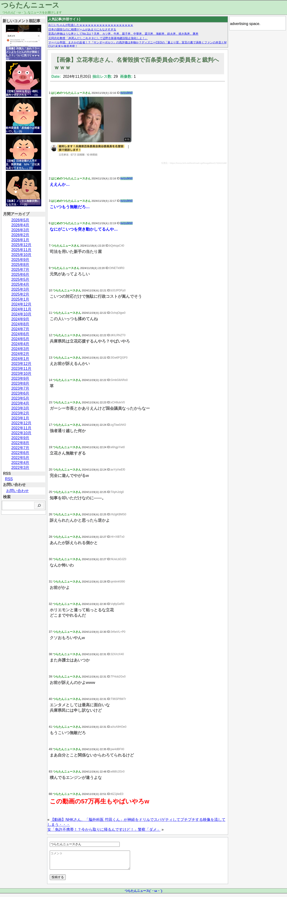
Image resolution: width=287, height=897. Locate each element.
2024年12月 (21, 304)
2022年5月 (20, 458)
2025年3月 (20, 289)
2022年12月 (21, 423)
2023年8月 (20, 383)
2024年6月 (20, 334)
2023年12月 (21, 364)
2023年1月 (20, 418)
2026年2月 (20, 235)
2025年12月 (21, 245)
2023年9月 (20, 378)
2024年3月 (20, 349)
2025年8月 (20, 265)
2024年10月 (21, 314)
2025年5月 (20, 279)
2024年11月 (21, 309)
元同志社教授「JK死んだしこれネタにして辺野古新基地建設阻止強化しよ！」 (98, 38)
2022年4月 (20, 463)
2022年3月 (20, 468)
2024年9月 (20, 319)
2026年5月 (20, 220)
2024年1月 (20, 359)
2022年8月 (20, 443)
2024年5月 (20, 339)
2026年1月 (20, 240)
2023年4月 (20, 403)
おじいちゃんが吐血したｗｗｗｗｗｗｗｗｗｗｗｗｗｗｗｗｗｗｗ (90, 25)
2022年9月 (20, 438)
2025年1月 (20, 299)
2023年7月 (20, 388)
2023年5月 (20, 398)
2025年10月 (21, 255)
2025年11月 (21, 250)
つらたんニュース (30, 5)
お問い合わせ (17, 491)
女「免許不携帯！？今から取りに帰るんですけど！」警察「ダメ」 (103, 829)
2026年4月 (20, 225)
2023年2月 (20, 413)
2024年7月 (20, 329)
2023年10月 (21, 374)
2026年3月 (20, 230)
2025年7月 (20, 270)
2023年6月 (20, 393)
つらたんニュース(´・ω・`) (143, 894)
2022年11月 (21, 428)
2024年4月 (20, 344)
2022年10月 (21, 433)
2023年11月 (21, 369)
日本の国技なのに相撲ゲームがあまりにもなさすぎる (82, 29)
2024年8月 (20, 324)
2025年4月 (20, 284)
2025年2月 (20, 294)
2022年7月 (20, 448)
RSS (9, 479)
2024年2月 (20, 354)
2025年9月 (20, 260)
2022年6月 (20, 453)
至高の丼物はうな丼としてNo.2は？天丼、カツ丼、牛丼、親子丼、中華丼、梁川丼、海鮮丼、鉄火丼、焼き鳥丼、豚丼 (123, 33)
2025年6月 (20, 275)
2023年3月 (20, 408)
